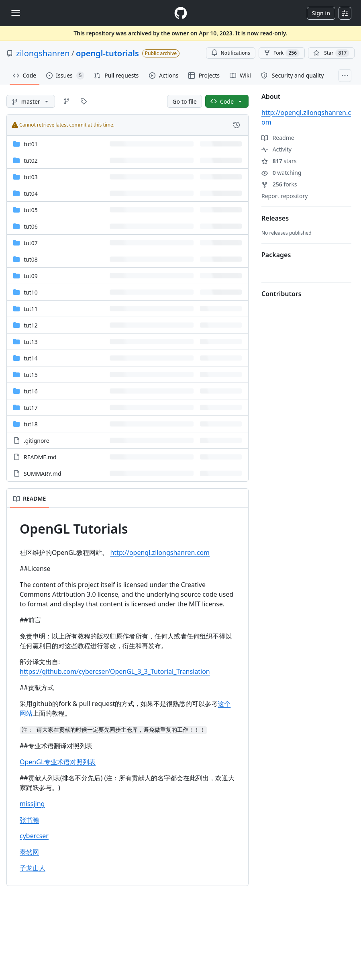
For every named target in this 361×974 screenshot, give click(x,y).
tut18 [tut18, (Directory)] (31, 424)
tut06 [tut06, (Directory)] (31, 226)
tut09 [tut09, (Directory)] (31, 276)
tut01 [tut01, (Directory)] (31, 144)
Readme (277, 137)
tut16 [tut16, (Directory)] (31, 391)
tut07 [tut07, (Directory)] (31, 243)
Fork (282, 53)
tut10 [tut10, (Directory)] (31, 292)
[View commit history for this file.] (236, 125)
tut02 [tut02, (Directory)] (31, 160)
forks (279, 184)
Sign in (321, 13)
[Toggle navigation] (16, 13)
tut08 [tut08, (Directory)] (31, 259)
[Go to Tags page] (83, 101)
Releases (275, 218)
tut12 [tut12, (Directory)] (31, 325)
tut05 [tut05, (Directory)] (31, 210)
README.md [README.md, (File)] (40, 457)
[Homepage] (180, 13)
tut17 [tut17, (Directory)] (31, 407)
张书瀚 (29, 819)
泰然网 (29, 851)
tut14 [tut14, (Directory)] (31, 358)
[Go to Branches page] (66, 101)
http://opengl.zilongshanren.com (160, 552)
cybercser (34, 835)
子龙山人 (32, 868)
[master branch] (30, 101)
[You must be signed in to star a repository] (331, 53)
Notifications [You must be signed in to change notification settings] (230, 52)
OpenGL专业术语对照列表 (58, 761)
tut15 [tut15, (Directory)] (31, 375)
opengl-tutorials (107, 53)
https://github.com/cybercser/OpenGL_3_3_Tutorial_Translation (115, 671)
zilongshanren (43, 53)
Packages (276, 254)
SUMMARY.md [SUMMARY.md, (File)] (42, 473)
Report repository (284, 196)
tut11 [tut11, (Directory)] (31, 309)
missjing (32, 803)
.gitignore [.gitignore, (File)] (36, 440)
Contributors (281, 293)
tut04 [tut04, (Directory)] (31, 193)
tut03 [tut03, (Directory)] (31, 177)
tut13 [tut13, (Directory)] (31, 342)
